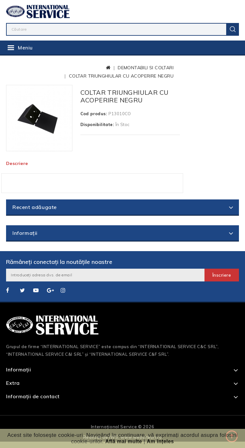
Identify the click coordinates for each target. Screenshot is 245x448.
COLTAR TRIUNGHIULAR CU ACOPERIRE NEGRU (121, 76)
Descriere (17, 163)
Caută (232, 29)
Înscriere (221, 275)
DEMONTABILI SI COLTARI (146, 68)
